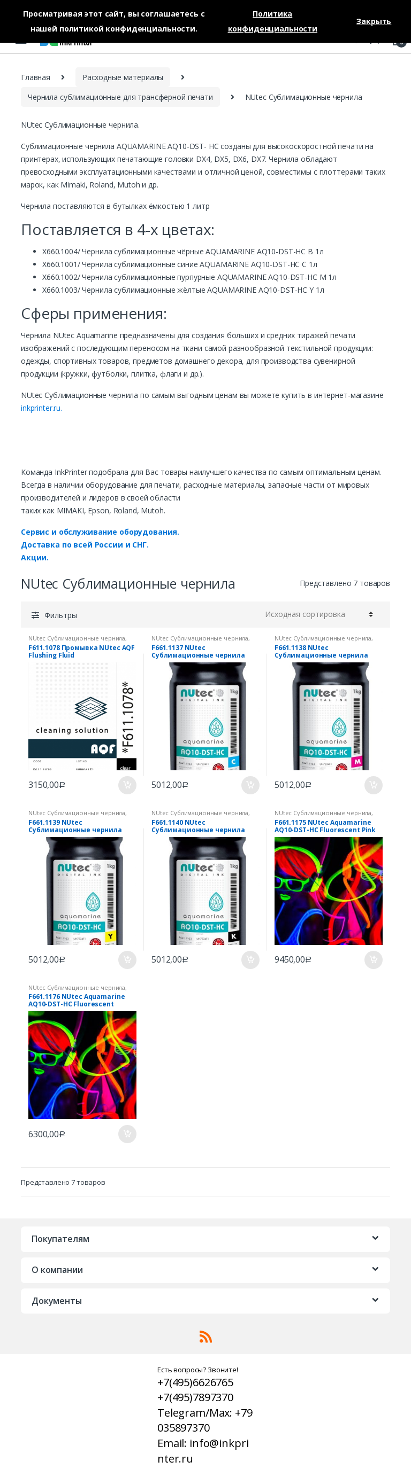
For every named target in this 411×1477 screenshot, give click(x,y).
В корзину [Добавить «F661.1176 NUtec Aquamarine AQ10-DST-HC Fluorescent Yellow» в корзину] (126, 1134)
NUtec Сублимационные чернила (76, 638)
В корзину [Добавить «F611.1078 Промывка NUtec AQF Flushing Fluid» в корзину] (126, 785)
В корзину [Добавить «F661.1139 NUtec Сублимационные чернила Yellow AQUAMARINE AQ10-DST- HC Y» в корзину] (126, 960)
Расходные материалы (122, 77)
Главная (35, 77)
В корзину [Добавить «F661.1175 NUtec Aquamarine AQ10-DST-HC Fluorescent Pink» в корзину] (373, 960)
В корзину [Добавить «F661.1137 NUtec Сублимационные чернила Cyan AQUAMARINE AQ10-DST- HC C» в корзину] (250, 785)
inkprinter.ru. (41, 408)
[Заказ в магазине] (317, 614)
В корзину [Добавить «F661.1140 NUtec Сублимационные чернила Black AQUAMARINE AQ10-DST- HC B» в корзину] (250, 960)
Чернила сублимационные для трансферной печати (120, 97)
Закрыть (373, 21)
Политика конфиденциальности (272, 21)
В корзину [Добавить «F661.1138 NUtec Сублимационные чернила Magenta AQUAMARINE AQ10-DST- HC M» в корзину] (373, 785)
